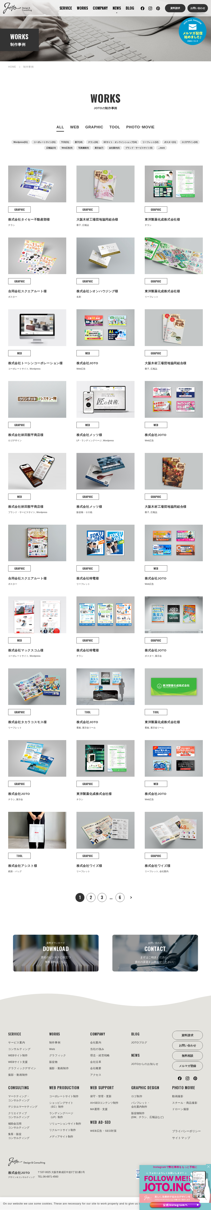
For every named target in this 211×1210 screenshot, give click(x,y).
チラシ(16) (93, 142)
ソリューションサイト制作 (65, 1123)
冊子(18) (79, 142)
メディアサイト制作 (61, 1136)
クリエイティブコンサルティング (18, 1115)
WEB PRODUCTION (64, 1088)
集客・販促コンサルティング (18, 1136)
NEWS (117, 8)
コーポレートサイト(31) (45, 142)
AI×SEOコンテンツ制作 (104, 1103)
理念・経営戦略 (100, 1055)
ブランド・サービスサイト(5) (138, 148)
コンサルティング (19, 1049)
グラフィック (57, 1055)
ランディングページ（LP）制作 (61, 1115)
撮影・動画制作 (18, 1075)
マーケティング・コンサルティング (18, 1098)
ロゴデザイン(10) (190, 142)
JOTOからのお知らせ (144, 1064)
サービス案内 (16, 1042)
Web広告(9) (67, 148)
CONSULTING (18, 1088)
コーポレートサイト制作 (64, 1096)
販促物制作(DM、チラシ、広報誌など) (147, 1115)
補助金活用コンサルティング (18, 1125)
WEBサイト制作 (18, 1055)
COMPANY (100, 8)
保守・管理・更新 (100, 1096)
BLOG (130, 8)
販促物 (53, 1062)
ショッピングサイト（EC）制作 (61, 1105)
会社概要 (95, 1068)
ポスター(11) (170, 142)
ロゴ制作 (137, 1096)
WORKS (82, 8)
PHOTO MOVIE (183, 1088)
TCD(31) (65, 142)
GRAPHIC (94, 127)
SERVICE (65, 8)
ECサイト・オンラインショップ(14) (120, 142)
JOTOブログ (139, 1042)
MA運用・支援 (99, 1109)
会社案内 (95, 1042)
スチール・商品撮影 (184, 1103)
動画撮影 (177, 1096)
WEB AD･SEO (100, 1122)
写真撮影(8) (83, 148)
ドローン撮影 (180, 1109)
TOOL (114, 127)
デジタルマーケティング (22, 1107)
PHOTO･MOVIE (140, 127)
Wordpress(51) (20, 142)
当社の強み (97, 1049)
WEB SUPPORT (102, 1088)
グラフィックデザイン (22, 1068)
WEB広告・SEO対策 (103, 1131)
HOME (12, 66)
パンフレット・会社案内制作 (140, 1105)
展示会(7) (99, 148)
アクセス (95, 1075)
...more (161, 148)
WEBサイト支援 (18, 1062)
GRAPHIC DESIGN (145, 1088)
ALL (60, 127)
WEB (74, 127)
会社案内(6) (114, 148)
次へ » (131, 897)
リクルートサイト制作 (62, 1130)
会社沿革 (95, 1062)
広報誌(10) (51, 148)
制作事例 (55, 1042)
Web (52, 1049)
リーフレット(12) (150, 142)
